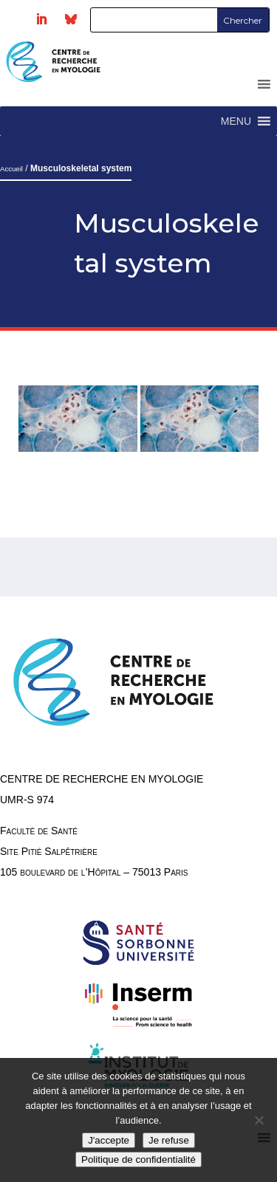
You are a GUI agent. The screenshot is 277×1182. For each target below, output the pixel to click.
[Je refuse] (258, 1120)
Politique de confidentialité (138, 1159)
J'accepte (108, 1140)
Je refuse (168, 1140)
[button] (236, 121)
